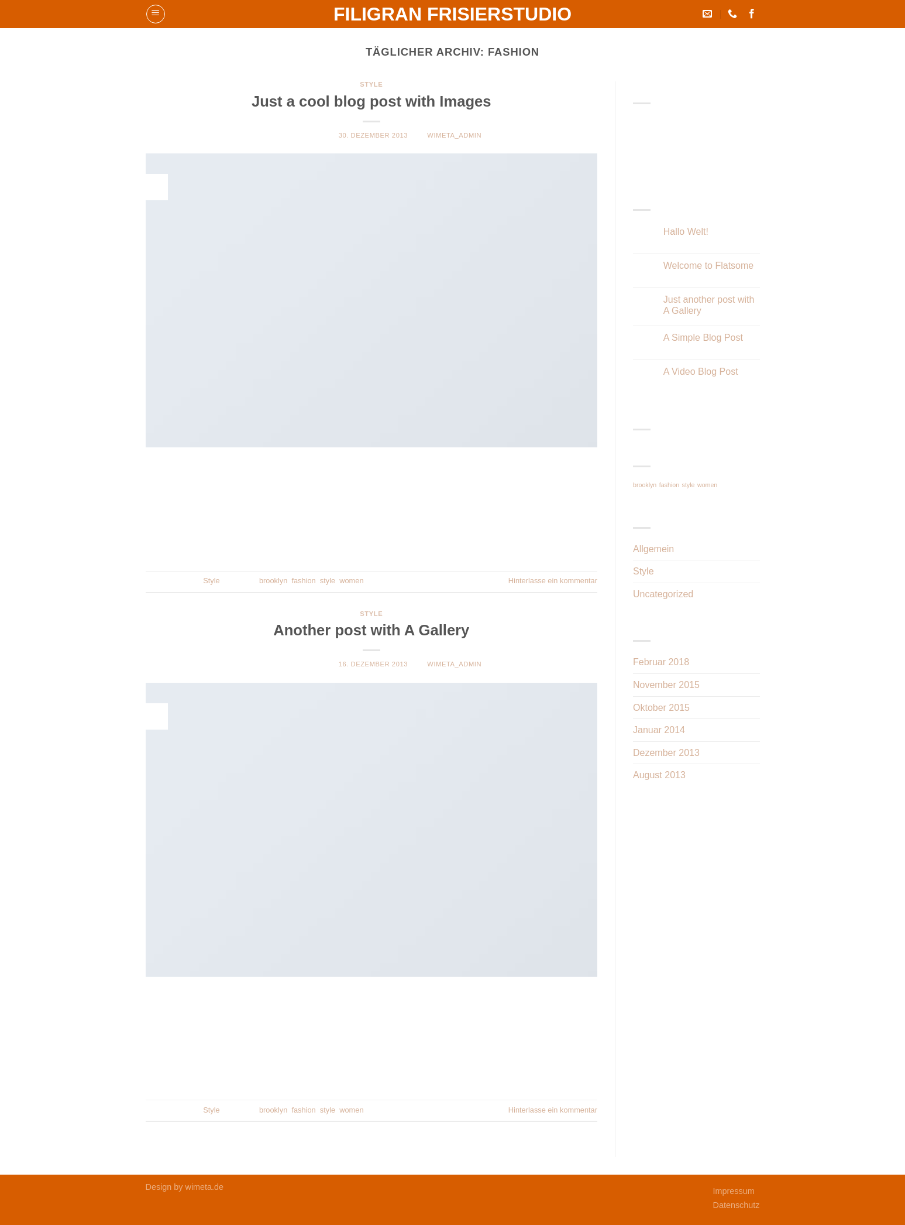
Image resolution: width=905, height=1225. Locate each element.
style (327, 580)
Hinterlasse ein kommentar (552, 580)
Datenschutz (736, 1205)
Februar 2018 (661, 662)
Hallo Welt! (685, 232)
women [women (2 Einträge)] (707, 484)
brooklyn (273, 580)
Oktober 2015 (661, 708)
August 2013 (659, 775)
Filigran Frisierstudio (452, 14)
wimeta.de (204, 1187)
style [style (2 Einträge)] (688, 484)
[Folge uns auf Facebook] (751, 14)
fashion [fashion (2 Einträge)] (669, 484)
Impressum (734, 1191)
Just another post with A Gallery (709, 305)
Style (371, 84)
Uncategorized (663, 594)
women (351, 580)
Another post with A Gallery (371, 630)
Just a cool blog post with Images (371, 101)
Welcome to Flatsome (708, 266)
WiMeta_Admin (454, 135)
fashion (303, 580)
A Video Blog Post (700, 372)
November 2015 (666, 685)
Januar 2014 (659, 730)
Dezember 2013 (666, 753)
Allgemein (653, 549)
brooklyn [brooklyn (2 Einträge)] (644, 484)
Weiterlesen (371, 541)
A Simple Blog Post (703, 338)
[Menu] (155, 14)
